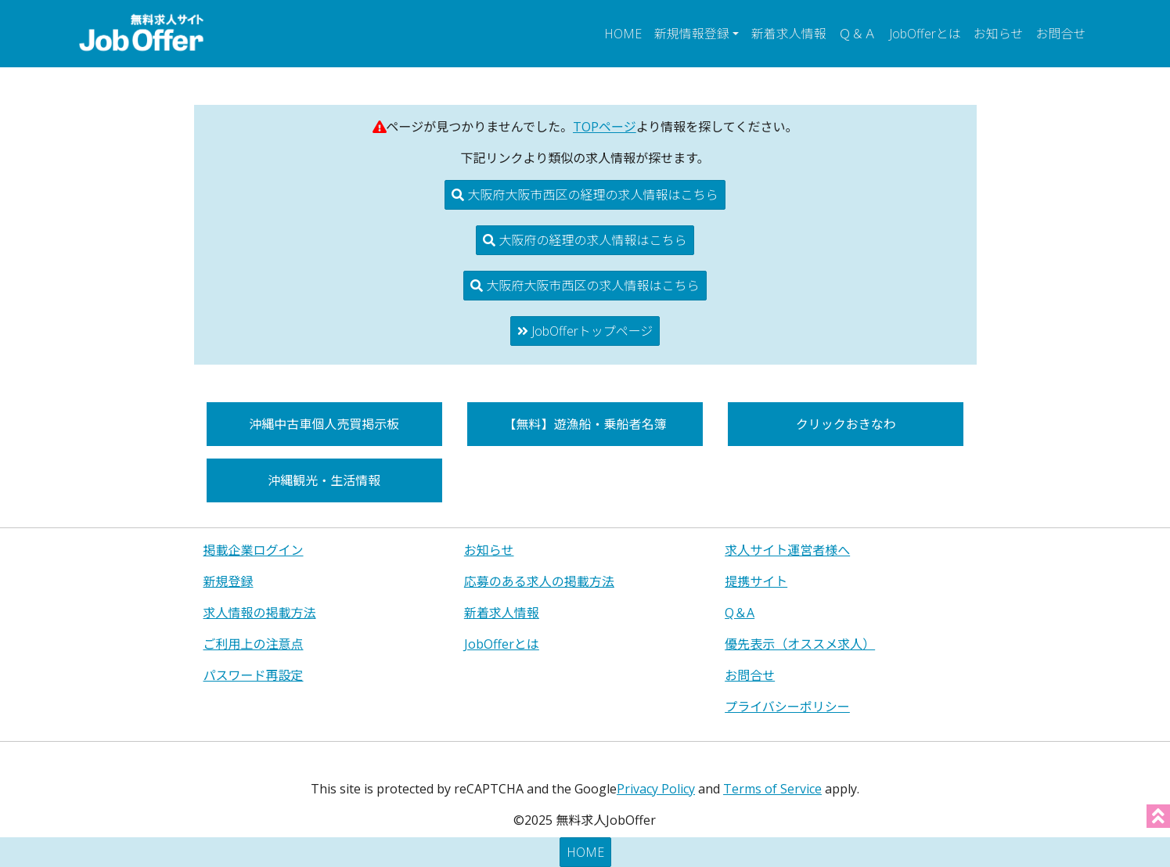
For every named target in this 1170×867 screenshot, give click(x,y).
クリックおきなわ (846, 424)
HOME (623, 33)
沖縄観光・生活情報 (324, 480)
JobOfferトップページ (585, 331)
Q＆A (739, 612)
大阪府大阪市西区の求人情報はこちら (584, 285)
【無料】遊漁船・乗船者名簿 (584, 424)
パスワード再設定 (253, 675)
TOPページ (604, 126)
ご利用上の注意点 (253, 644)
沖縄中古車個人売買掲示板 (324, 424)
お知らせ (999, 33)
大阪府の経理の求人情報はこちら (584, 240)
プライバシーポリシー (787, 706)
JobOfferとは (925, 33)
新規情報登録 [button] (691, 33)
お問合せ (1060, 33)
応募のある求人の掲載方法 (539, 581)
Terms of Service (772, 788)
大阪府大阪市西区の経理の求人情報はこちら (585, 194)
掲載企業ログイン (253, 550)
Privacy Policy (656, 788)
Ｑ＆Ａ (858, 33)
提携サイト (756, 581)
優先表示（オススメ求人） (800, 644)
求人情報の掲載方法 (259, 612)
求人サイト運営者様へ (787, 550)
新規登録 (228, 581)
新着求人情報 (788, 33)
